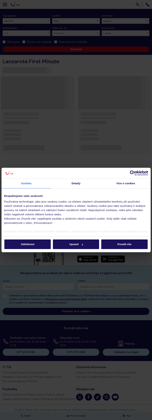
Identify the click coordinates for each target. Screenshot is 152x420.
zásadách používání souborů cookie (95, 231)
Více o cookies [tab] (125, 183)
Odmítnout (27, 244)
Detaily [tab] (76, 183)
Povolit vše (124, 244)
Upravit (76, 244)
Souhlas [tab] (26, 183)
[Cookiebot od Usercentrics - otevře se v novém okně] (132, 173)
